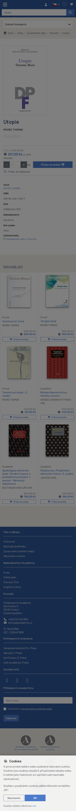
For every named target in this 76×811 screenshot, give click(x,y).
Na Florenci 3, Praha (14, 657)
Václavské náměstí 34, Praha (20, 648)
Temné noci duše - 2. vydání (15, 394)
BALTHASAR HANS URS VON (17, 487)
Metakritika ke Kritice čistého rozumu (53, 394)
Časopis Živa (11, 582)
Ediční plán (9, 577)
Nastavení (13, 797)
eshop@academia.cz (17, 622)
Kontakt (8, 593)
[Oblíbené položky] (64, 4)
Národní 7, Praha (12, 652)
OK (35, 797)
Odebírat (11, 718)
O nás (6, 572)
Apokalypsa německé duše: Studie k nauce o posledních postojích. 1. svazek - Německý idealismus (16, 476)
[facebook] (6, 680)
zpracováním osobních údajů (37, 708)
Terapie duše (48, 321)
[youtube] (27, 680)
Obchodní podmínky (14, 546)
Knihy (20, 32)
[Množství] (15, 164)
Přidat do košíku (53, 164)
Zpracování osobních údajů (18, 551)
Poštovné (9, 541)
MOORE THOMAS (13, 129)
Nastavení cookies (14, 556)
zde (34, 805)
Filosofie (54, 32)
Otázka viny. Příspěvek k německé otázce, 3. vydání (56, 471)
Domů (8, 32)
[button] (55, 4)
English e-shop (12, 586)
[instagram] (17, 680)
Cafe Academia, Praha (16, 662)
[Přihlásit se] (46, 4)
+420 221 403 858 (15, 619)
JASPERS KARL (48, 477)
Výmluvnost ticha (13, 321)
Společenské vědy (36, 32)
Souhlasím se (30, 708)
